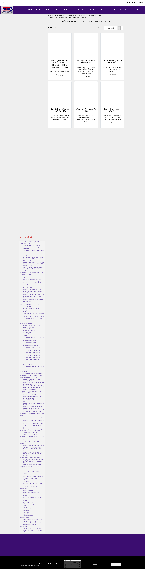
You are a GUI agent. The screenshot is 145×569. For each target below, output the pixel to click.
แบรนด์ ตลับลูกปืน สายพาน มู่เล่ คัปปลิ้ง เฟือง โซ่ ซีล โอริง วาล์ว (31, 467)
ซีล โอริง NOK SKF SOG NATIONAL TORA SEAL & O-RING (32, 480)
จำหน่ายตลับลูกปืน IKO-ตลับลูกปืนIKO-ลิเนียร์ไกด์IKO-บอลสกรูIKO (30, 392)
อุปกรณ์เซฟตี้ (26, 512)
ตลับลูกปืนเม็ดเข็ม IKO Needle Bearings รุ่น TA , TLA (33, 404)
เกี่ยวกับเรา (39, 10)
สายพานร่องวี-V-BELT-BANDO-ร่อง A (31, 359)
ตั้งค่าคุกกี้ (106, 565)
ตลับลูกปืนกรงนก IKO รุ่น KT (29, 394)
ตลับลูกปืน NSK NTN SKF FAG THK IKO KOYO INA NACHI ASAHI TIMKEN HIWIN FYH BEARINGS (33, 471)
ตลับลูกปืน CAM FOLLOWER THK (30, 389)
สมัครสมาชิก (14, 3)
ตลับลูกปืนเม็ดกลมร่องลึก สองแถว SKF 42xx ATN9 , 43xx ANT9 (33, 300)
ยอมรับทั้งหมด (116, 565)
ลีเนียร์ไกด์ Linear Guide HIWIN (30, 434)
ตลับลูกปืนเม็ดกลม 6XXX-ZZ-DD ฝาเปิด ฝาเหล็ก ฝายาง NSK (33, 259)
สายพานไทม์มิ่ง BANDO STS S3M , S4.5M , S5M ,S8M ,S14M (33, 334)
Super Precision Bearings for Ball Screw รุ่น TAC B (33, 251)
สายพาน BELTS (26, 495)
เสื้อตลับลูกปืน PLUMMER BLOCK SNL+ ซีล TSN (33, 276)
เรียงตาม (101, 28)
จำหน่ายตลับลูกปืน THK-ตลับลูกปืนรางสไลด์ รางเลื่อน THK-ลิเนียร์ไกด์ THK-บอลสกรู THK (31, 376)
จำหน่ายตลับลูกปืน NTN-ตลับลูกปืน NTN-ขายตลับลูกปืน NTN (32, 414)
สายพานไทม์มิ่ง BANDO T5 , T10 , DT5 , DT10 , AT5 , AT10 (32, 331)
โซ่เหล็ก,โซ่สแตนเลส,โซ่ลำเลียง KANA (32, 464)
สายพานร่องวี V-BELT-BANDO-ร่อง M (31, 352)
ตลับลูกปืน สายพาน (24, 517)
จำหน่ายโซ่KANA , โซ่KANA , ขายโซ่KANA (30, 457)
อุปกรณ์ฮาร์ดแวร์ (27, 509)
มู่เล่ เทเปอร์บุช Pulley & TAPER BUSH (32, 497)
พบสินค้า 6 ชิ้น (52, 28)
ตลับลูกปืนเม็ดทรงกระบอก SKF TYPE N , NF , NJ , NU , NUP (33, 283)
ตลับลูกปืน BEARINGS (28, 490)
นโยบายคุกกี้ (36, 566)
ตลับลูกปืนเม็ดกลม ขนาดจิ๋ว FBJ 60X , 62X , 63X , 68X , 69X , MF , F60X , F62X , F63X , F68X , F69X (33, 454)
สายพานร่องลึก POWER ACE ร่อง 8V (31, 344)
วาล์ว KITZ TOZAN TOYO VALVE (31, 486)
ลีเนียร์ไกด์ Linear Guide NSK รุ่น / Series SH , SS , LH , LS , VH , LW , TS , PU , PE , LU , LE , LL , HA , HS (33, 269)
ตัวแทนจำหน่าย (125, 10)
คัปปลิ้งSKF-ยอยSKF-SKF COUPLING (31, 308)
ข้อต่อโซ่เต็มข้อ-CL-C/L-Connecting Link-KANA (32, 461)
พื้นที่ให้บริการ (23, 526)
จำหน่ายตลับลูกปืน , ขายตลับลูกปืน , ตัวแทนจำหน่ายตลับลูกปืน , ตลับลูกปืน (33, 523)
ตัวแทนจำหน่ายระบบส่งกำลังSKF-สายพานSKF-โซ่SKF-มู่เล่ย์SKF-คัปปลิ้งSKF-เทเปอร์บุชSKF (31, 303)
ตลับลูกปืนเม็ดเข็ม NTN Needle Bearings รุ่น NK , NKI (33, 417)
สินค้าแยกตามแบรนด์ (71, 10)
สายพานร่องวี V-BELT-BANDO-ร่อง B (31, 357)
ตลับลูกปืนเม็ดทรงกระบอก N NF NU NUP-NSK (33, 262)
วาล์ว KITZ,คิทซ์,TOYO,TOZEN (30, 504)
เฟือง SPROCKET (27, 499)
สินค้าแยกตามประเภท (53, 10)
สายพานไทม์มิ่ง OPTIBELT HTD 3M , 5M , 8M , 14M (33, 367)
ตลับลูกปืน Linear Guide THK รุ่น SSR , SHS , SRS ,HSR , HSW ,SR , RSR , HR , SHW (33, 386)
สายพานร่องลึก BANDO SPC (29, 340)
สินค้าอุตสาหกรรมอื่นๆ (28, 515)
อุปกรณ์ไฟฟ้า (26, 507)
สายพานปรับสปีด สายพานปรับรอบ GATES (33, 373)
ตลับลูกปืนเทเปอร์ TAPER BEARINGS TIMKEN (33, 440)
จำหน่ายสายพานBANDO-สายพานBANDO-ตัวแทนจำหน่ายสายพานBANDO (32, 322)
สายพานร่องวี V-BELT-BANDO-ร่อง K (31, 350)
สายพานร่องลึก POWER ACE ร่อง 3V (31, 347)
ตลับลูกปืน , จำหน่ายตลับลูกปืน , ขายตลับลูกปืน (32, 531)
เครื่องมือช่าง (26, 510)
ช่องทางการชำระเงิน (88, 10)
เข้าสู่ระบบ (5, 3)
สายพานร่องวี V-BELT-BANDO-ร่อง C (31, 355)
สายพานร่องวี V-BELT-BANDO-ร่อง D (31, 354)
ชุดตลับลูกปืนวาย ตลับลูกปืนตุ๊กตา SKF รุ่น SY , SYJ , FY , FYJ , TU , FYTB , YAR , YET (33, 280)
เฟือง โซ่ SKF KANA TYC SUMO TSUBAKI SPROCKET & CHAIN (32, 484)
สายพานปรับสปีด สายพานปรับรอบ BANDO (33, 329)
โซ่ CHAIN (25, 500)
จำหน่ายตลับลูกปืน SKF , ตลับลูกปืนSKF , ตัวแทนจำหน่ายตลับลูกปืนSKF (31, 273)
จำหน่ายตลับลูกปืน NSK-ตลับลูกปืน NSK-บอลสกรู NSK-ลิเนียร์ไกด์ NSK (31, 242)
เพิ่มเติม (136, 10)
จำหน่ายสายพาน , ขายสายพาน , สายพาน (33, 528)
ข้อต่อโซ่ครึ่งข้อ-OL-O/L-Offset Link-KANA (33, 459)
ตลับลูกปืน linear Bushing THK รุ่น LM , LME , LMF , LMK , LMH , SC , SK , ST (33, 383)
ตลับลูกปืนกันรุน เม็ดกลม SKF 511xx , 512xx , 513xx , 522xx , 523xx (33, 286)
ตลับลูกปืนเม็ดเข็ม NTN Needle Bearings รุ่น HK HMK (33, 421)
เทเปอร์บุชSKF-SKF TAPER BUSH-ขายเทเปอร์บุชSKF (33, 310)
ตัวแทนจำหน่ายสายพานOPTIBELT (28, 361)
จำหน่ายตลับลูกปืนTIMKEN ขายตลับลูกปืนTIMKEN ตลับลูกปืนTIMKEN (32, 437)
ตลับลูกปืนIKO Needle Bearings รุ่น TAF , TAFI (32, 400)
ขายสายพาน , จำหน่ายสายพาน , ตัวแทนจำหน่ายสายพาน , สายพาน (32, 520)
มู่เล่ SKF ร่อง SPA (27, 306)
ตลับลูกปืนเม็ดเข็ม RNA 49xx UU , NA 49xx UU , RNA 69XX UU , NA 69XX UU (33, 407)
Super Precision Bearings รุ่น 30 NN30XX (33, 257)
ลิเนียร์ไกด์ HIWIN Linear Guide (30, 432)
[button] (142, 10)
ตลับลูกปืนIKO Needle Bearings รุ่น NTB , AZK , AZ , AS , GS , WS (33, 397)
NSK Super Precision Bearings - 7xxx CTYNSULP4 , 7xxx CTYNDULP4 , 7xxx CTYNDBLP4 (32, 247)
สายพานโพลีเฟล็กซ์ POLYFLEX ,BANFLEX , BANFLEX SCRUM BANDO (33, 326)
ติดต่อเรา (101, 10)
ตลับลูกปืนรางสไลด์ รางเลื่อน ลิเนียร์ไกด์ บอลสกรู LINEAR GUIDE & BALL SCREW (33, 493)
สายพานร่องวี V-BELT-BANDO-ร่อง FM (32, 349)
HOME (30, 10)
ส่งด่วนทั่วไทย (112, 10)
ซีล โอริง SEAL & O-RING (28, 502)
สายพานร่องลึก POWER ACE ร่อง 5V (31, 345)
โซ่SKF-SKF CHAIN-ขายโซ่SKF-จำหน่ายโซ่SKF (33, 316)
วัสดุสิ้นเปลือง (26, 514)
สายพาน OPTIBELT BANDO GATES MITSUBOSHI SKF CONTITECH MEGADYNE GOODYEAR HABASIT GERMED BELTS (33, 476)
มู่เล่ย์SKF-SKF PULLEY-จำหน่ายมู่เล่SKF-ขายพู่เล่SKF (33, 314)
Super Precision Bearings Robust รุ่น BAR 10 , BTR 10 (33, 254)
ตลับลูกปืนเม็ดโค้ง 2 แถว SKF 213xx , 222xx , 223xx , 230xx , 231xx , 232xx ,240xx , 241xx (33, 296)
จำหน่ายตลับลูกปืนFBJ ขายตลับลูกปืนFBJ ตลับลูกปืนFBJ (31, 442)
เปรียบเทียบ (60, 75)
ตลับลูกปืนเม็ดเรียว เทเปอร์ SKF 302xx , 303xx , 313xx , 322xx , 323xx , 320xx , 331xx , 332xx (32, 291)
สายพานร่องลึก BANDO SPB (29, 342)
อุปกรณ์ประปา (26, 505)
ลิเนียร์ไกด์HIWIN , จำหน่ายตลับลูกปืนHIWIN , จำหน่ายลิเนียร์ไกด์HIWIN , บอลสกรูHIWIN (31, 429)
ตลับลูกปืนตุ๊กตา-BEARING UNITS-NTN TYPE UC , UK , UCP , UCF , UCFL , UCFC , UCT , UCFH (33, 425)
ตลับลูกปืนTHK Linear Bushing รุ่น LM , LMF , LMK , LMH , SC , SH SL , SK (33, 380)
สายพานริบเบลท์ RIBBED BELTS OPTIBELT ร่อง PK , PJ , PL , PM (33, 363)
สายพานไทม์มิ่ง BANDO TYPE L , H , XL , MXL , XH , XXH (33, 338)
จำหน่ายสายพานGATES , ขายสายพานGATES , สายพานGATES (31, 370)
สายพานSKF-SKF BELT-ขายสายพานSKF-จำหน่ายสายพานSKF (32, 319)
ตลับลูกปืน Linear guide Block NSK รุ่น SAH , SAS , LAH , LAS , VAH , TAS (33, 264)
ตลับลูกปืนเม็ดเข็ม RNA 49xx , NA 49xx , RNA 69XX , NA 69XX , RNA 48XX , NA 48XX (33, 410)
